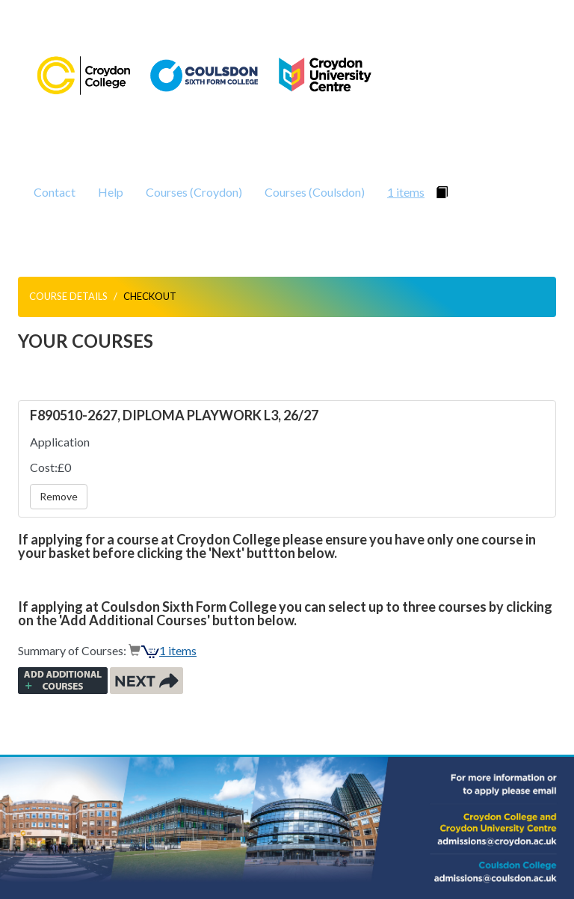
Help (110, 192)
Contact (54, 192)
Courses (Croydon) (194, 192)
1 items (406, 192)
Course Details (68, 296)
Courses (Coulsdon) (315, 192)
